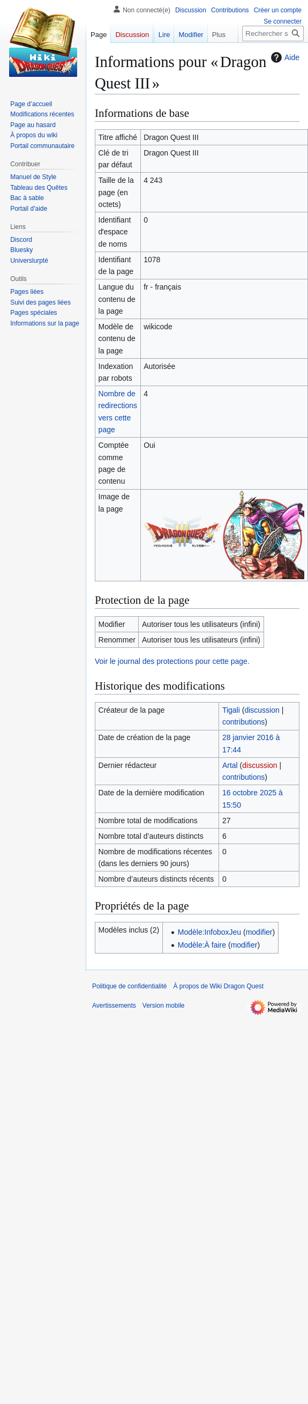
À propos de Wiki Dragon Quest (218, 986)
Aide (283, 57)
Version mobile (163, 1005)
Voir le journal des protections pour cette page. (172, 661)
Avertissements (114, 1005)
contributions (243, 722)
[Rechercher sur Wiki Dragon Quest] (273, 33)
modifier (259, 932)
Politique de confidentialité (129, 986)
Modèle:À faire (202, 945)
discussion (261, 710)
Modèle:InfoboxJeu (209, 932)
